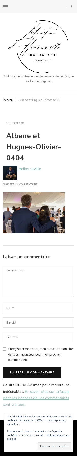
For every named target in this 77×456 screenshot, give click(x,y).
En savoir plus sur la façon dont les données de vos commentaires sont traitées (36, 398)
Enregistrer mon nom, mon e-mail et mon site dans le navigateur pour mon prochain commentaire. (40, 354)
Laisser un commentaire (20, 184)
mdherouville (22, 168)
